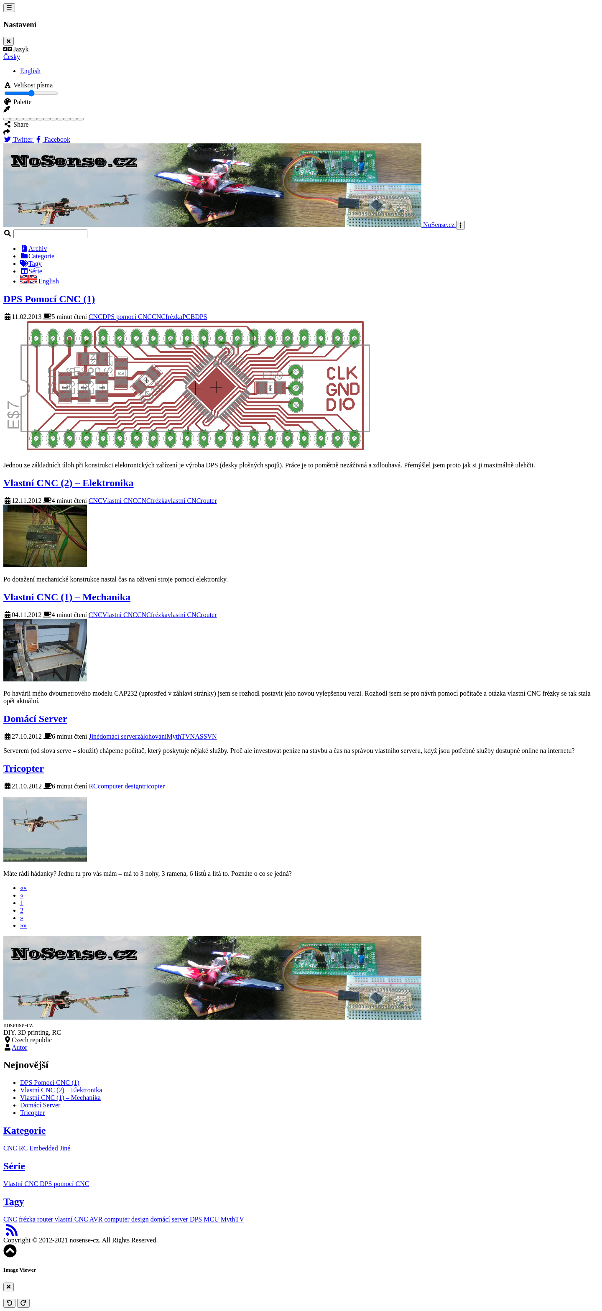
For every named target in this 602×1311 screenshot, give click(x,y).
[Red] (67, 119)
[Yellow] (80, 119)
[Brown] (20, 119)
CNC (95, 316)
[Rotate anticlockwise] (9, 1303)
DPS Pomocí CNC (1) (49, 298)
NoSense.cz (229, 224)
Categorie (37, 256)
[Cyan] (26, 119)
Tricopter (23, 768)
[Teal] (73, 119)
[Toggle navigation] (460, 225)
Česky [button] (11, 56)
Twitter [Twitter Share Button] (18, 139)
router (209, 500)
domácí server (118, 736)
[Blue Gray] (13, 119)
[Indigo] (40, 119)
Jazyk (15, 49)
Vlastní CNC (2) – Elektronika (68, 482)
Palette (17, 101)
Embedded (44, 1148)
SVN (210, 736)
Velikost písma (28, 85)
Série (31, 271)
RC (93, 786)
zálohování (151, 736)
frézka (174, 316)
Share (15, 124)
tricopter (153, 786)
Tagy (31, 263)
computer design (120, 786)
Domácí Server (35, 718)
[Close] (8, 41)
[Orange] (46, 119)
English (30, 70)
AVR (97, 1219)
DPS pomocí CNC (127, 316)
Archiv (33, 248)
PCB (188, 316)
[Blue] (6, 119)
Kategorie (24, 1130)
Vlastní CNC (119, 500)
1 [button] (21, 902)
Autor (19, 1047)
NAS (197, 736)
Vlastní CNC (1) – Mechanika (66, 597)
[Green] (33, 119)
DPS (201, 316)
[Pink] (53, 119)
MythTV (178, 736)
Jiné (94, 736)
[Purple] (60, 119)
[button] (6, 109)
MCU (212, 1219)
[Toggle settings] (9, 7)
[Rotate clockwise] (23, 1303)
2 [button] (21, 910)
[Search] (50, 234)
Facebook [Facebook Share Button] (52, 139)
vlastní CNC (184, 500)
